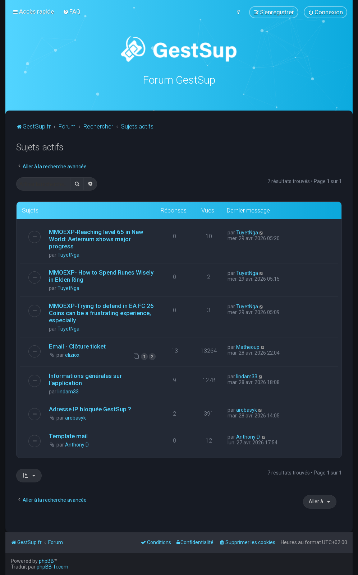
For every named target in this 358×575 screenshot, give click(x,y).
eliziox (72, 354)
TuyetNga (68, 254)
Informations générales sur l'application (85, 379)
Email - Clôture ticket (77, 346)
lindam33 (68, 391)
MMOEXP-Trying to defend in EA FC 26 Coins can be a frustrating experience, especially (101, 312)
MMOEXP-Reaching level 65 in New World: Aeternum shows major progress (96, 238)
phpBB (46, 561)
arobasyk (75, 417)
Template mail (68, 436)
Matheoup (248, 347)
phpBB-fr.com (52, 567)
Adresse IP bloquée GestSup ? (90, 408)
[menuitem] (71, 11)
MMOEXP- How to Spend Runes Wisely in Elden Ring (101, 275)
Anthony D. (77, 445)
